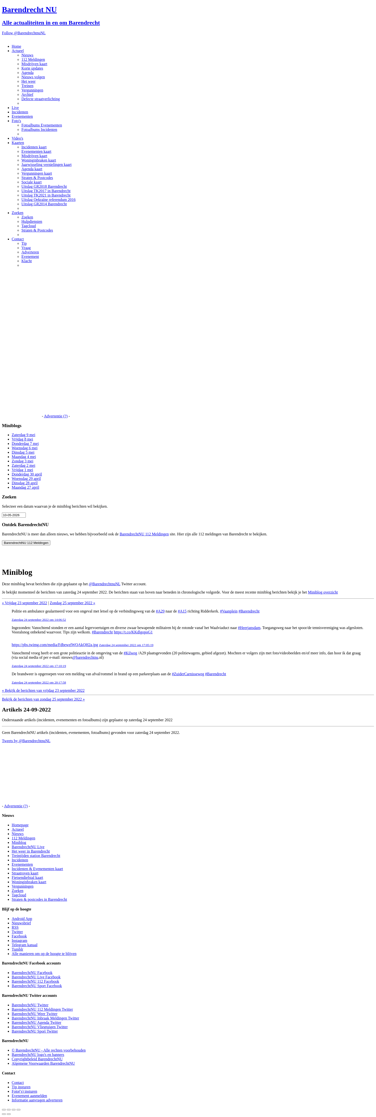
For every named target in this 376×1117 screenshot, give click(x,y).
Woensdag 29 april (26, 479)
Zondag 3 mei (22, 461)
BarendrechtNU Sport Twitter (35, 1031)
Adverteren (30, 252)
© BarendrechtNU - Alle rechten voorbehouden (49, 1050)
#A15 (182, 611)
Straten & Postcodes (37, 178)
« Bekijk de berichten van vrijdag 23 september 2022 (43, 690)
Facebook (19, 936)
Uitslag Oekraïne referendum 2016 (48, 200)
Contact (18, 239)
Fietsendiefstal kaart (27, 877)
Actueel (18, 51)
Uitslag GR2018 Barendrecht (44, 186)
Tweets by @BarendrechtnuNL (26, 741)
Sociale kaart (31, 182)
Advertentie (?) (55, 416)
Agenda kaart (31, 169)
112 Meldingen (33, 59)
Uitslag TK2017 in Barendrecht (46, 191)
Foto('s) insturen (24, 1091)
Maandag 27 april (25, 487)
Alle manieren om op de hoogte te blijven (44, 954)
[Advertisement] (21, 344)
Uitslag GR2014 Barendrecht (44, 204)
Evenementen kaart (36, 151)
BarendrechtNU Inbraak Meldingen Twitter (45, 1018)
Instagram (19, 940)
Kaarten (18, 143)
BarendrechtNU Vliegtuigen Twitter (40, 1027)
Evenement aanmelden (29, 1096)
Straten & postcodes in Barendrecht (39, 899)
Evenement (30, 256)
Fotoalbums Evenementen (41, 125)
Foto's (16, 121)
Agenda (27, 73)
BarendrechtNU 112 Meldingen (144, 534)
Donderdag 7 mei (25, 443)
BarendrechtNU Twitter (30, 1005)
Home (16, 46)
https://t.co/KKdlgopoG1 (133, 632)
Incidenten (20, 112)
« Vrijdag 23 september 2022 (24, 603)
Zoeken (17, 213)
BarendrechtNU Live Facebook (36, 977)
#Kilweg (130, 653)
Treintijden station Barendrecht (36, 856)
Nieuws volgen (33, 77)
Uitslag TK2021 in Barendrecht (46, 195)
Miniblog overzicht (323, 592)
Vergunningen (32, 90)
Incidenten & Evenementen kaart (37, 869)
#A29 (160, 611)
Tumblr (17, 949)
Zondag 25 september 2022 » (72, 603)
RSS (15, 927)
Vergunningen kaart (36, 173)
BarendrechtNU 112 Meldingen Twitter (42, 1009)
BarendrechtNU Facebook (32, 973)
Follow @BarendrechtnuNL (24, 33)
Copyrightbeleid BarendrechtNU (37, 1059)
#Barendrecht (248, 611)
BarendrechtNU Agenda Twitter (36, 1022)
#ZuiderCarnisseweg (188, 674)
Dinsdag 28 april (25, 483)
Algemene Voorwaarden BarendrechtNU (43, 1063)
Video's (17, 138)
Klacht (26, 261)
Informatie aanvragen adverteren (37, 1100)
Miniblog (19, 842)
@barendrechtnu (85, 657)
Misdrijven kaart (34, 64)
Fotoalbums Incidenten (39, 129)
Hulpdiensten (31, 221)
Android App (22, 919)
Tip (24, 243)
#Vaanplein (229, 611)
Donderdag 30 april (27, 474)
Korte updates (32, 68)
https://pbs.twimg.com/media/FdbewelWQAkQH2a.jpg (55, 645)
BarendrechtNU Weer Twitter (34, 1014)
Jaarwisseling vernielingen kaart (46, 164)
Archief (27, 94)
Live (15, 108)
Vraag (26, 248)
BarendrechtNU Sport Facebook (37, 986)
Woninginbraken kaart (38, 160)
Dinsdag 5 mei (23, 452)
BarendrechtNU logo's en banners (38, 1055)
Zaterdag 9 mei (23, 435)
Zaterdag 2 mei (23, 465)
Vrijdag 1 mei (22, 470)
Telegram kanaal (24, 945)
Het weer (28, 81)
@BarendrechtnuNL (104, 584)
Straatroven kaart (25, 873)
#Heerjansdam (249, 628)
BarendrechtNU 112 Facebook (35, 981)
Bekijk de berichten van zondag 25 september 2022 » (43, 699)
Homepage (20, 825)
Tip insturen (21, 1087)
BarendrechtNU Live (28, 847)
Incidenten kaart (34, 147)
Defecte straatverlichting (40, 99)
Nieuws (27, 55)
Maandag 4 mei (24, 457)
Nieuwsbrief (21, 923)
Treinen (27, 86)
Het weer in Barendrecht (31, 851)
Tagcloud (28, 226)
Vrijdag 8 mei (22, 439)
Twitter (17, 932)
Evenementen (22, 116)
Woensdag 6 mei (24, 448)
